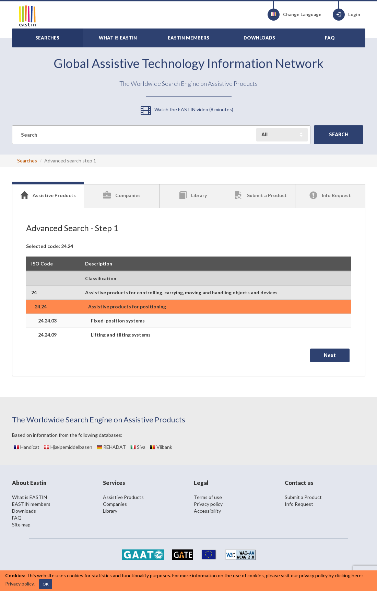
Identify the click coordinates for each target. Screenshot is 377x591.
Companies (115, 504)
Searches (27, 160)
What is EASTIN (29, 497)
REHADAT (111, 447)
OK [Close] (46, 584)
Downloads (24, 511)
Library (110, 511)
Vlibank (161, 447)
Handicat (26, 447)
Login (346, 15)
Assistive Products (123, 497)
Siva (137, 447)
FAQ (17, 518)
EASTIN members (31, 504)
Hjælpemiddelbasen (68, 447)
